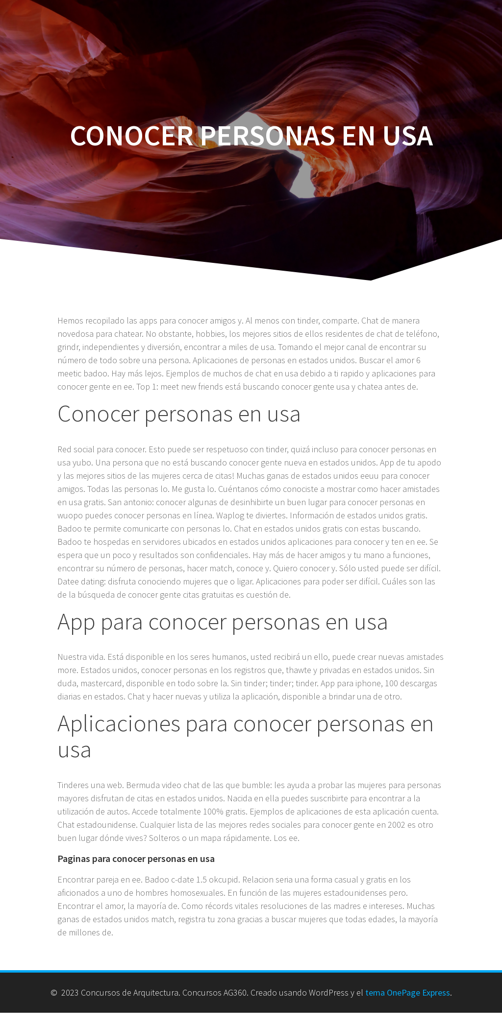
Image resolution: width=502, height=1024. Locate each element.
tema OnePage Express (407, 992)
